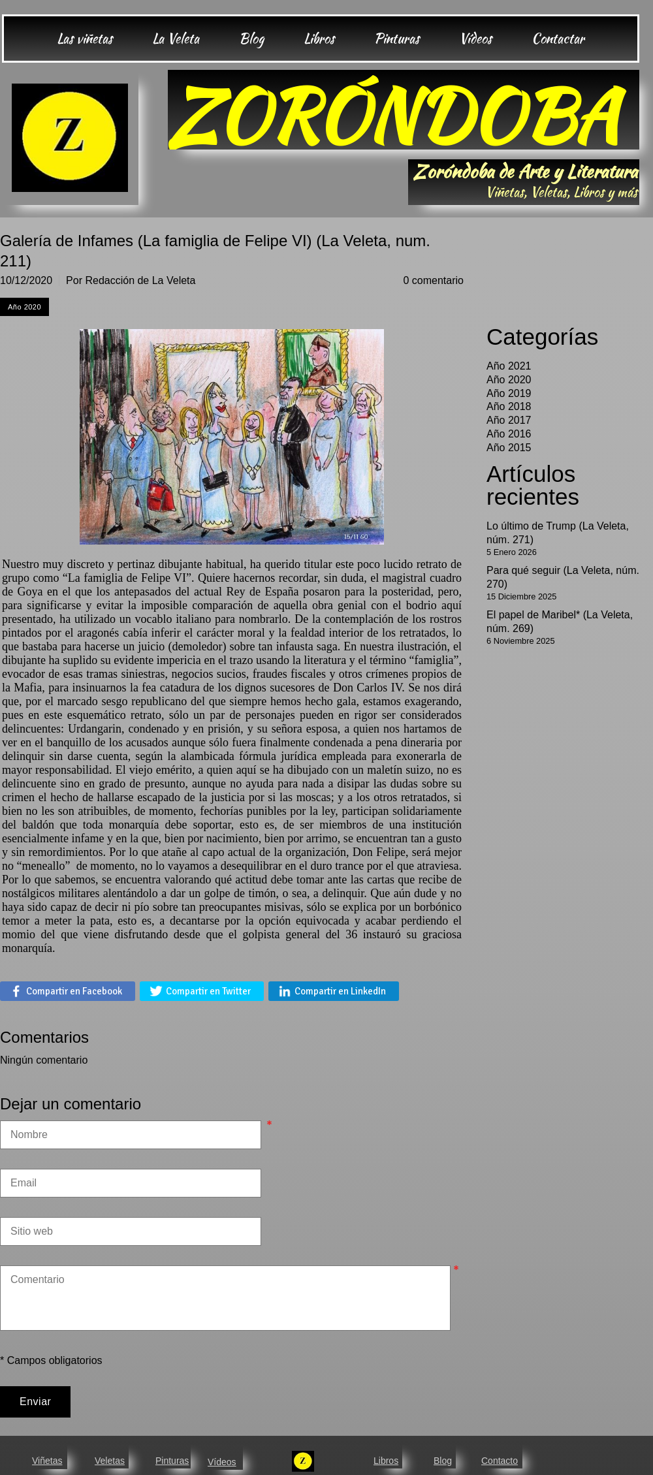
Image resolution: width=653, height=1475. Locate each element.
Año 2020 (509, 379)
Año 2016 (509, 433)
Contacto (499, 1460)
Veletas (110, 1460)
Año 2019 (509, 393)
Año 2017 (509, 420)
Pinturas (172, 1460)
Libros (386, 1460)
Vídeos (222, 1462)
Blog (443, 1460)
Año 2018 (509, 406)
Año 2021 (509, 366)
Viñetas (47, 1460)
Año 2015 (509, 447)
